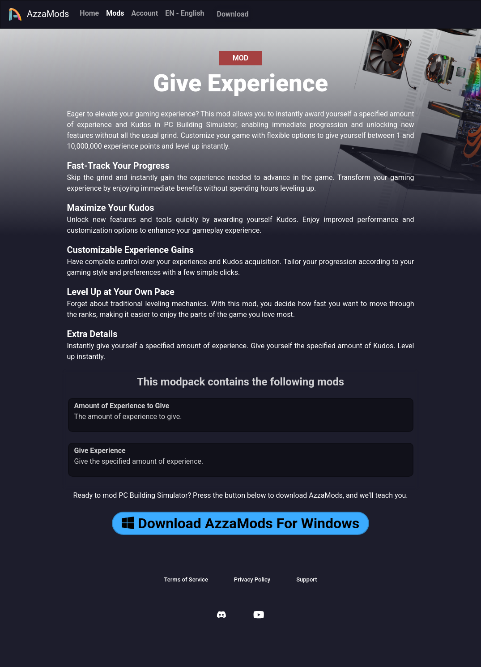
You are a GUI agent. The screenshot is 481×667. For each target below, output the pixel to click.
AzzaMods (38, 14)
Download (233, 14)
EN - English (184, 13)
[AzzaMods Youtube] (258, 615)
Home (89, 13)
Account (144, 13)
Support (306, 579)
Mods (115, 13)
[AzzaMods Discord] (221, 616)
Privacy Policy (252, 579)
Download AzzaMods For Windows (240, 523)
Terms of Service (186, 579)
